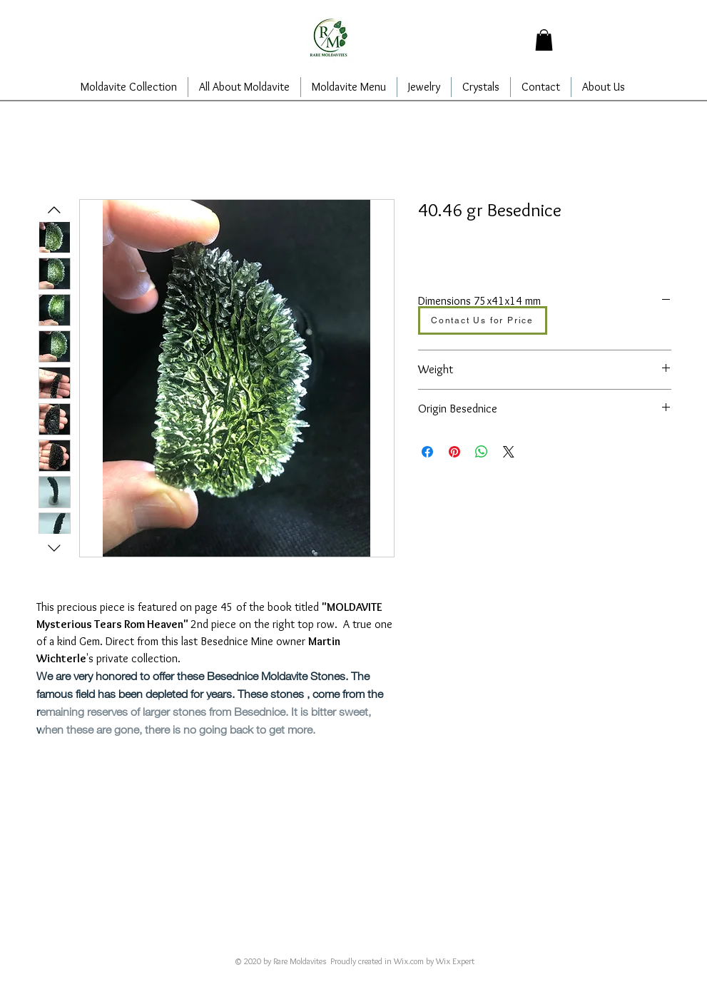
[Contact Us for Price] (482, 320)
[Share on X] (508, 451)
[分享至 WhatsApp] (481, 451)
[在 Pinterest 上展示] (454, 451)
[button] (544, 40)
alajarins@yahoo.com (329, 941)
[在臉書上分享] (427, 451)
